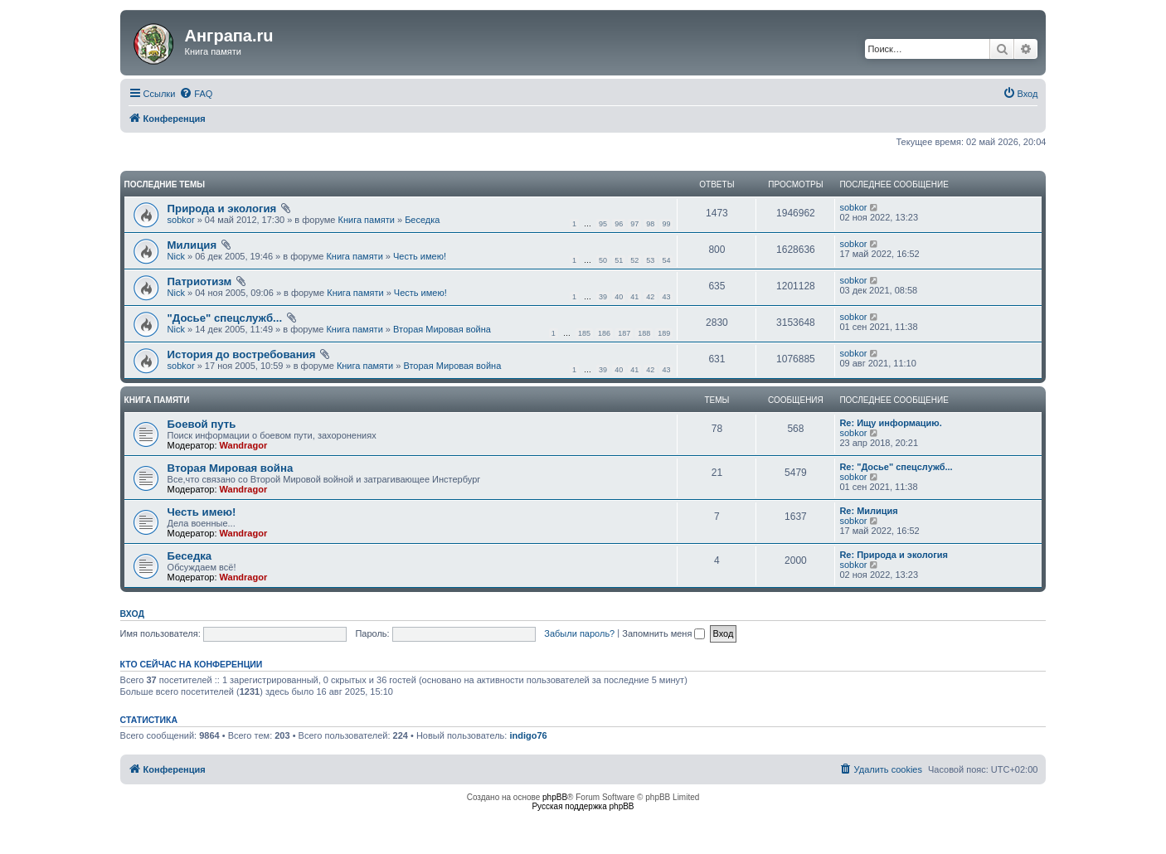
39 (603, 297)
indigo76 (528, 735)
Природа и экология (222, 208)
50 (603, 260)
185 (584, 333)
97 (634, 224)
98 (650, 224)
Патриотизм (200, 281)
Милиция (192, 245)
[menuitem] (195, 94)
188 (644, 333)
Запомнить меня (663, 633)
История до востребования (242, 354)
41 (634, 297)
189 (664, 333)
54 (666, 260)
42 (650, 297)
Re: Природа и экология (893, 555)
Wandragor (244, 445)
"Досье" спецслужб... (225, 318)
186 (604, 333)
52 (634, 260)
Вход (132, 614)
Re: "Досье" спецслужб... (895, 467)
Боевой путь (202, 424)
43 (666, 297)
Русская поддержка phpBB (583, 806)
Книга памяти (366, 220)
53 (650, 260)
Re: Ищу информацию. (890, 423)
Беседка (422, 220)
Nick (176, 256)
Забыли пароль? (579, 633)
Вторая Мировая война (442, 329)
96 (619, 224)
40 (619, 297)
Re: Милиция (868, 511)
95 (603, 224)
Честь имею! (419, 256)
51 (619, 260)
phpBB (554, 797)
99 (666, 224)
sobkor (181, 220)
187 (624, 333)
